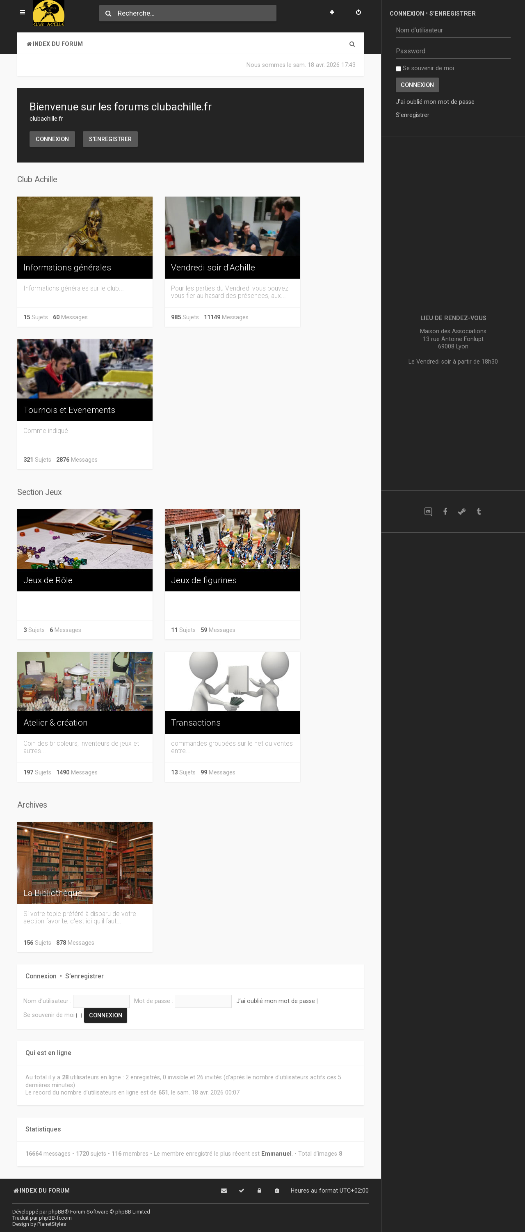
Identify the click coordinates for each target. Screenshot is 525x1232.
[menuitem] (358, 13)
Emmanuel (276, 1153)
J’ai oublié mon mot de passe (275, 1001)
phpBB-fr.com (55, 1218)
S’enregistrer (110, 139)
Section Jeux (39, 492)
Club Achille (37, 179)
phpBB (56, 1212)
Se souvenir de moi (52, 1015)
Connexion (52, 139)
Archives (32, 805)
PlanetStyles (51, 1224)
